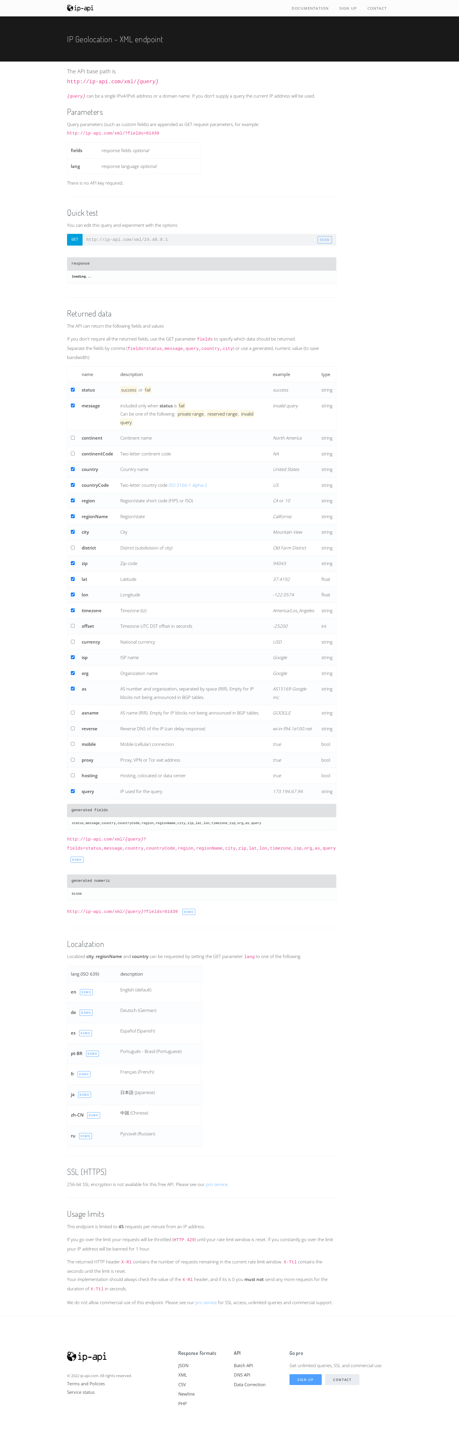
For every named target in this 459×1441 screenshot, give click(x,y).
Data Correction (250, 1384)
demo (77, 860)
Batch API (243, 1365)
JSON (183, 1365)
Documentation (310, 8)
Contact (377, 8)
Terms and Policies (86, 1383)
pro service (216, 1184)
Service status (81, 1392)
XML (182, 1375)
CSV (182, 1384)
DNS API (242, 1375)
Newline (186, 1394)
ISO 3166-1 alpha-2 (188, 485)
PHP (182, 1403)
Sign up (348, 8)
